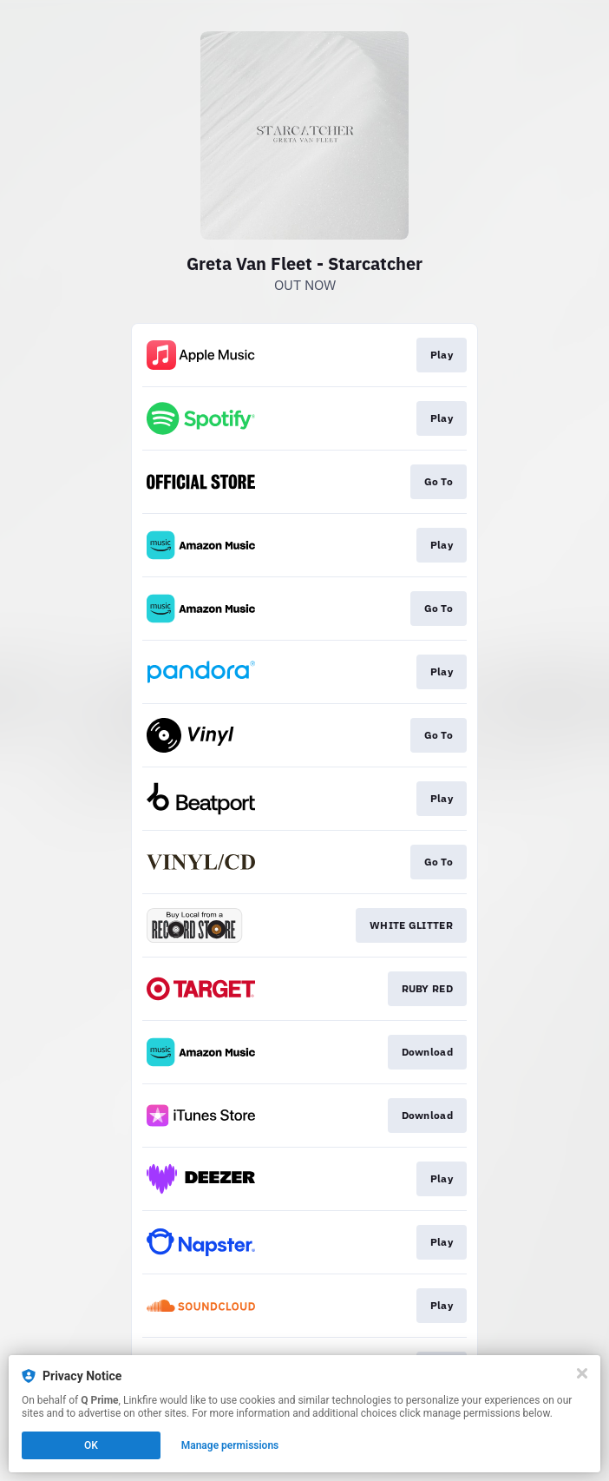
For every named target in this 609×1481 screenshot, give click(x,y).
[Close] (582, 1373)
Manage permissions (230, 1445)
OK (91, 1445)
